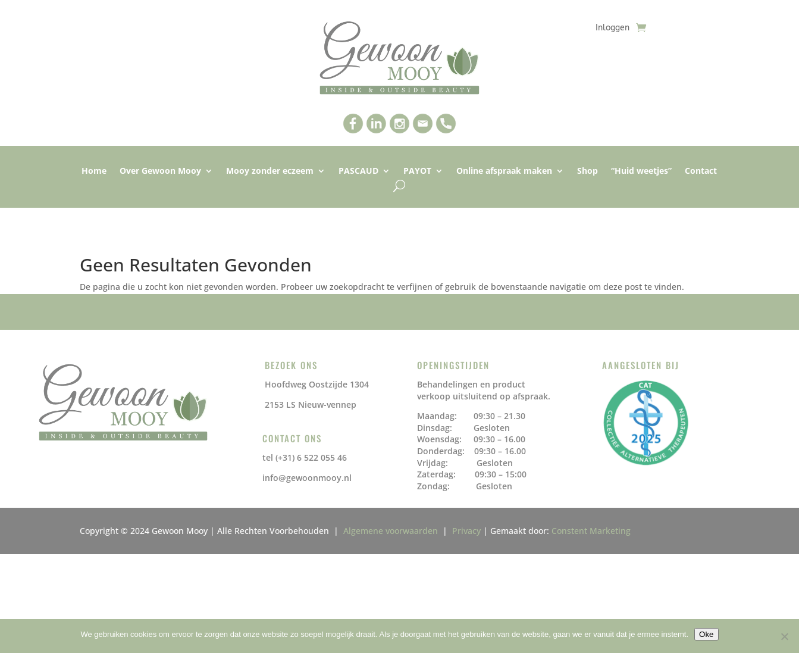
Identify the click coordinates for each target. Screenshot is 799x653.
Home (94, 171)
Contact (701, 171)
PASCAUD (358, 171)
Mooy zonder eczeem (270, 171)
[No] (784, 636)
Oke (706, 634)
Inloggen (612, 28)
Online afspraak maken (504, 171)
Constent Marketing (591, 530)
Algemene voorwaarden (393, 530)
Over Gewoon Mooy (160, 171)
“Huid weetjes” (641, 171)
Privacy (466, 530)
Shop (587, 171)
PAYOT (417, 171)
